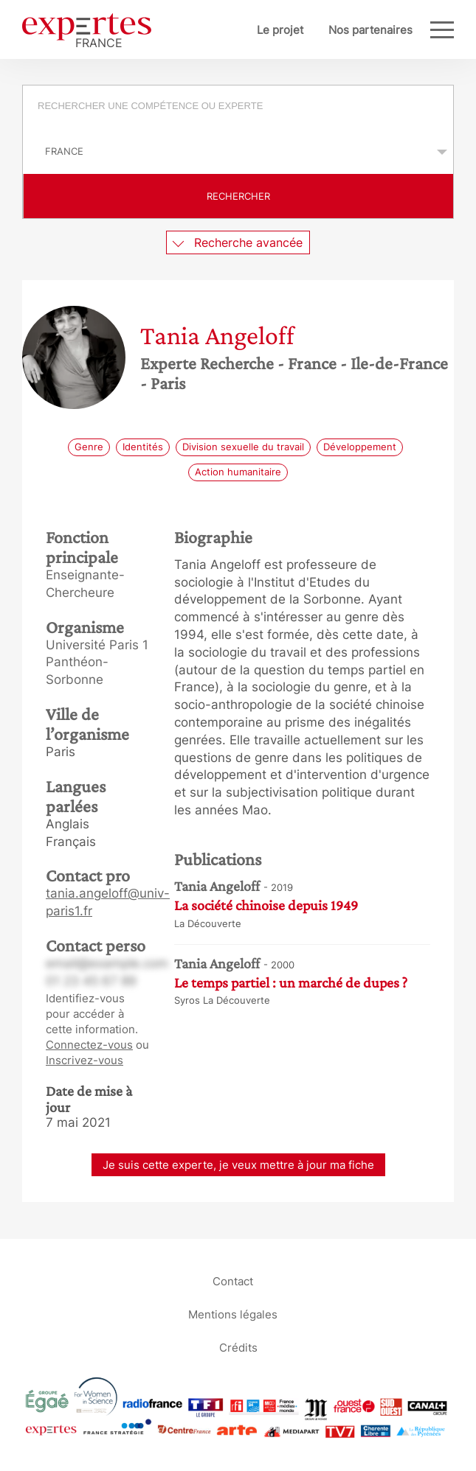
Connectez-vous (89, 1045)
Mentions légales (232, 1314)
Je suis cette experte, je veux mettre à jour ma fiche (238, 1165)
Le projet (280, 30)
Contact (233, 1281)
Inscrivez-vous (84, 1060)
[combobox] (238, 107)
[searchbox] (246, 107)
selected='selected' (238, 151)
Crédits (238, 1348)
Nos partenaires (370, 30)
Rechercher (238, 196)
